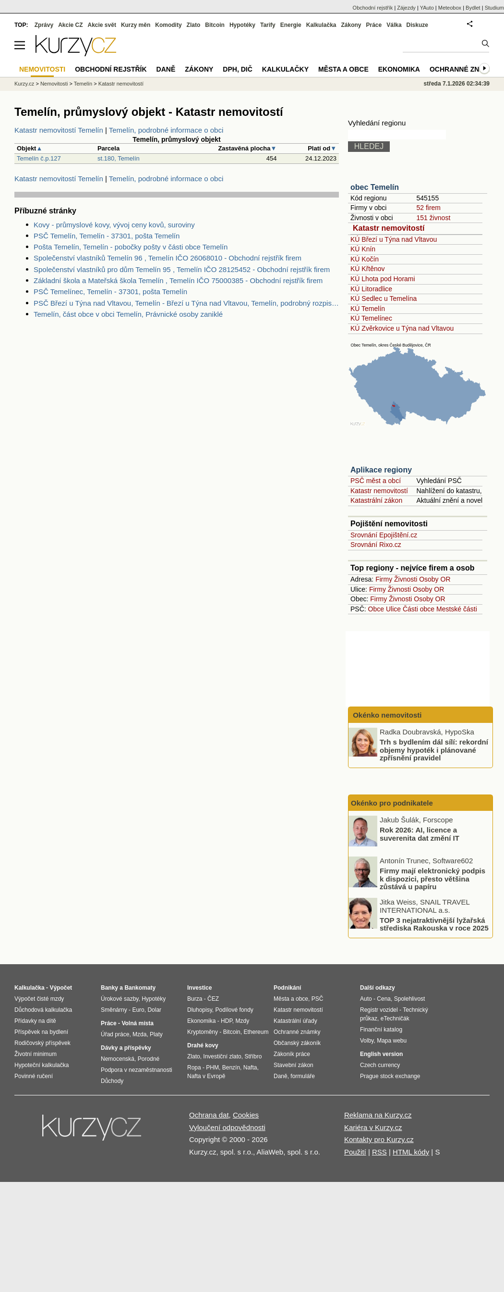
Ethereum (255, 1032)
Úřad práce (115, 1034)
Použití (355, 1152)
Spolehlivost (409, 998)
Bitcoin (215, 25)
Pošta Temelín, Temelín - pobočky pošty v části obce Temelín (131, 247)
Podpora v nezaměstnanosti (136, 1070)
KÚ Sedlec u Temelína (383, 298)
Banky (109, 987)
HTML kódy (411, 1152)
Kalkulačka (321, 25)
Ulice (393, 609)
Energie (290, 25)
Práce (374, 25)
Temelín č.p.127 (39, 158)
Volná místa (137, 1023)
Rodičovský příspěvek (42, 1043)
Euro (138, 1009)
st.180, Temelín (118, 158)
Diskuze (417, 25)
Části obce (418, 609)
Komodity (168, 25)
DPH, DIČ (237, 69)
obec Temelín (374, 187)
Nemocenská (117, 1059)
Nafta (250, 1067)
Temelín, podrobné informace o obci (166, 130)
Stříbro (253, 1056)
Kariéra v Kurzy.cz (373, 1127)
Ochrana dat (209, 1115)
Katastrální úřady (295, 1021)
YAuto (427, 8)
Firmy (383, 579)
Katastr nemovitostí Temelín (58, 130)
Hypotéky (242, 25)
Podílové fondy (234, 1009)
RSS (379, 1152)
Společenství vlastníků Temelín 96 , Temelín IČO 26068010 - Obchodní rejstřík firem (167, 258)
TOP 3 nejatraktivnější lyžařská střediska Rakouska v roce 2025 (434, 924)
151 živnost (433, 218)
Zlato (194, 25)
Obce (376, 609)
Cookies (246, 1115)
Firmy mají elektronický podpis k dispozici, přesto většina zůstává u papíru (432, 879)
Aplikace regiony (381, 470)
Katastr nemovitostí (388, 228)
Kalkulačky (285, 69)
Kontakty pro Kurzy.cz (379, 1139)
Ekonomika (399, 69)
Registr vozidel (379, 1009)
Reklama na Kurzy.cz (378, 1115)
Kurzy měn (135, 25)
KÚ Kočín (364, 259)
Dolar (154, 1009)
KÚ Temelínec (371, 318)
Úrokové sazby (119, 998)
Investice (199, 987)
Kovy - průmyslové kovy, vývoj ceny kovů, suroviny (114, 225)
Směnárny (114, 1009)
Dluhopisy (199, 1009)
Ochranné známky (464, 69)
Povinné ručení (33, 1076)
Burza (194, 998)
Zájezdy (406, 8)
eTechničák (395, 1018)
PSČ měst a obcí (375, 480)
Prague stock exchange (390, 1076)
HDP (226, 1021)
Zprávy (44, 25)
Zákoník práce (292, 1054)
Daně (166, 69)
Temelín (83, 84)
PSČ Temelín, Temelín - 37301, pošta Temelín (107, 236)
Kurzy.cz (24, 84)
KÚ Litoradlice (371, 289)
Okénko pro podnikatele (392, 803)
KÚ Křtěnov (367, 269)
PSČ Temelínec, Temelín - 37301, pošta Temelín (110, 291)
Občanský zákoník (297, 1043)
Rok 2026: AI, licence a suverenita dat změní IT (419, 834)
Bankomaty (140, 987)
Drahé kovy (202, 1045)
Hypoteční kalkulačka (41, 1065)
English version (381, 1054)
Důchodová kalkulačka (43, 1009)
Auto (366, 998)
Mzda (139, 1034)
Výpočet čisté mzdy (39, 998)
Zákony (351, 25)
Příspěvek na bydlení (41, 1032)
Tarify (268, 25)
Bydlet (473, 8)
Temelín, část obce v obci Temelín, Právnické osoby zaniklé (128, 314)
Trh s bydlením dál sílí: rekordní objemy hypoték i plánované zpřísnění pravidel (434, 750)
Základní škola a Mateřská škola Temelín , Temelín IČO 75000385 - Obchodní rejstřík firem (178, 280)
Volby (366, 1040)
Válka (393, 25)
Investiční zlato (222, 1056)
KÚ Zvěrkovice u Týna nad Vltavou (402, 328)
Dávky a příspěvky (126, 1047)
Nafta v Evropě (206, 1076)
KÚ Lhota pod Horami (382, 279)
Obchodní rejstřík (373, 8)
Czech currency (380, 1065)
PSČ (318, 998)
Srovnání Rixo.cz (375, 544)
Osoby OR (434, 579)
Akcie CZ (70, 25)
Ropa (194, 1067)
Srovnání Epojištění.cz (383, 535)
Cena (384, 998)
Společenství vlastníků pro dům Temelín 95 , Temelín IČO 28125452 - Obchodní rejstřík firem (182, 269)
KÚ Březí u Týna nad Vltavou (393, 239)
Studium (494, 8)
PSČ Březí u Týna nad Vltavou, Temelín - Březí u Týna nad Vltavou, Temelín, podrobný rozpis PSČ (186, 303)
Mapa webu (392, 1040)
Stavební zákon (293, 1065)
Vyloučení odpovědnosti (227, 1127)
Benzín (231, 1067)
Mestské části (456, 609)
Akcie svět (102, 25)
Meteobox (449, 8)
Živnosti (405, 579)
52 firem (428, 207)
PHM (212, 1067)
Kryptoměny (202, 1032)
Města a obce (343, 69)
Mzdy (243, 1021)
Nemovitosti (54, 84)
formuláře (302, 1076)
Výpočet (60, 987)
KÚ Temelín (367, 308)
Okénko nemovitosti (386, 715)
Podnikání (287, 987)
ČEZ (213, 998)
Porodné (148, 1059)
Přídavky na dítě (35, 1021)
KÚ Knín (362, 249)
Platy (156, 1034)
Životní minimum (35, 1054)
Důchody (112, 1081)
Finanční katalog (381, 1029)
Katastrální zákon (376, 500)
